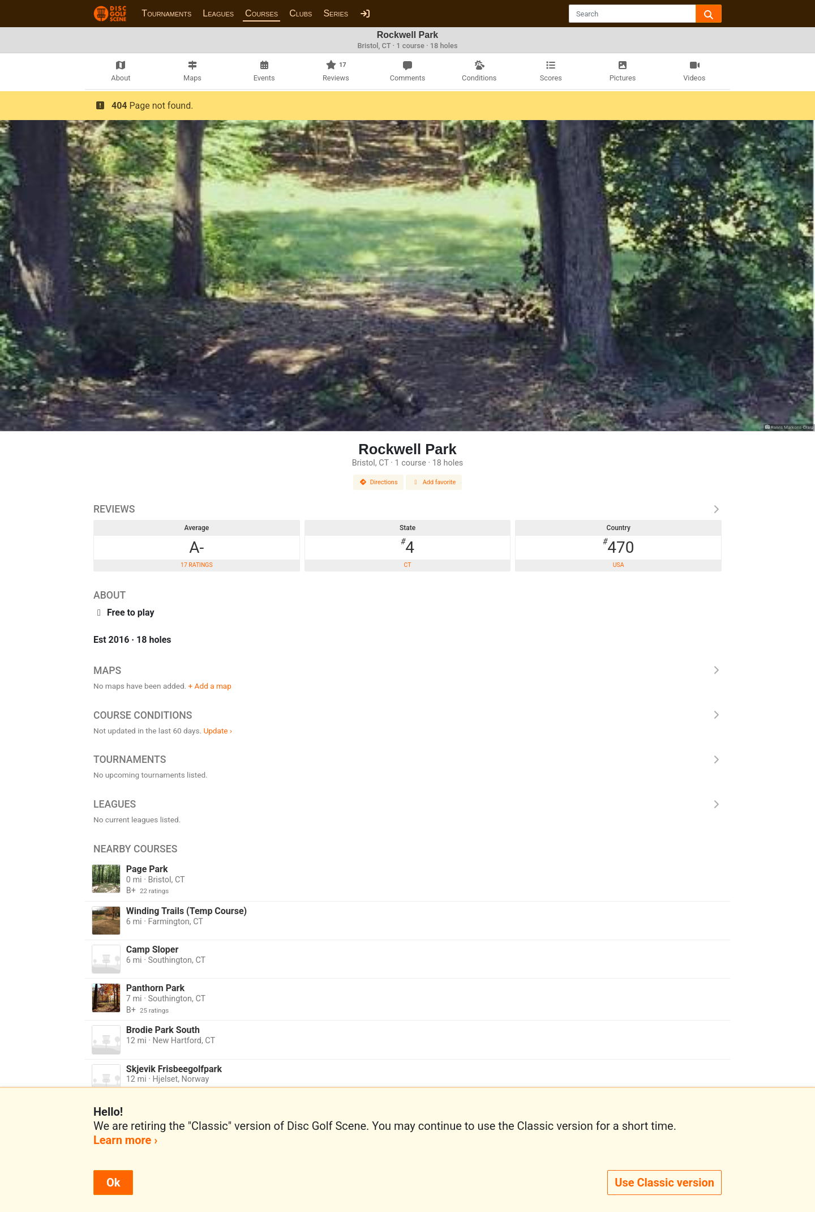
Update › (217, 730)
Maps (407, 670)
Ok (113, 1182)
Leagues (218, 13)
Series (335, 13)
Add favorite (434, 482)
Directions (378, 482)
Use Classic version (664, 1182)
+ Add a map (209, 685)
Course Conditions (407, 715)
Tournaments (166, 13)
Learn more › (125, 1140)
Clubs (300, 13)
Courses (261, 13)
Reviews (407, 509)
